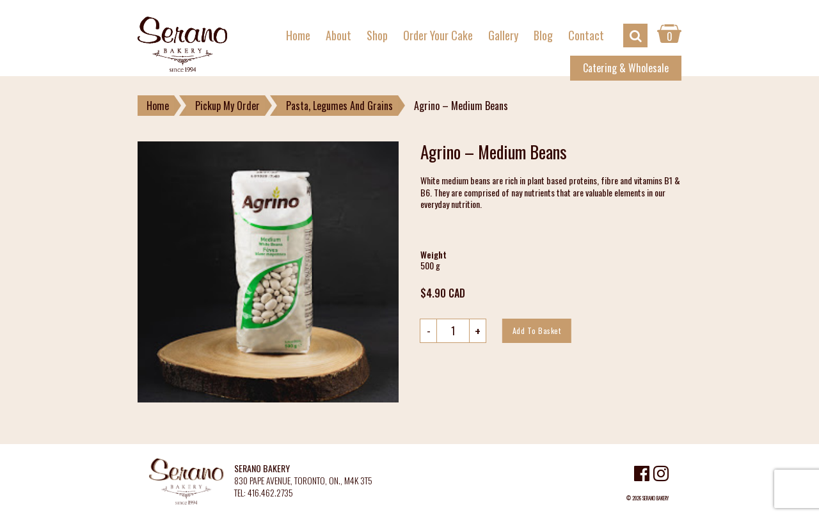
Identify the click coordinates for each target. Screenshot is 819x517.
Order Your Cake (438, 35)
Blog (543, 35)
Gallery (503, 35)
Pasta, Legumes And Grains (339, 105)
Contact (586, 35)
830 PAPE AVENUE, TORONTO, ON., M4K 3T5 (303, 480)
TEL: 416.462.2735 (263, 493)
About (338, 35)
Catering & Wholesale (626, 68)
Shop (377, 35)
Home (298, 35)
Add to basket (537, 330)
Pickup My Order (227, 105)
